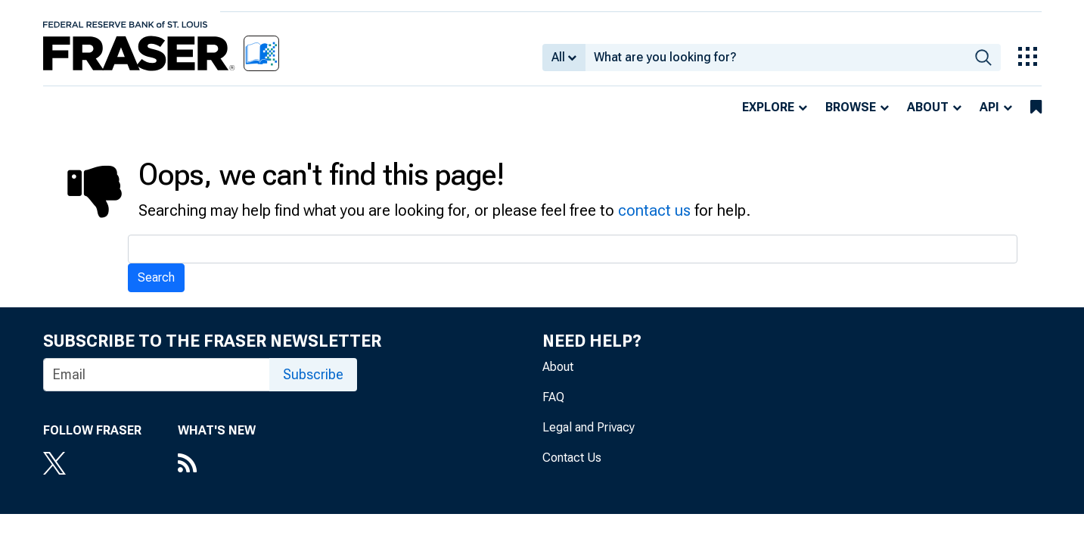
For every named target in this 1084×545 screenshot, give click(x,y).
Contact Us (571, 457)
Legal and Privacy (588, 427)
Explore (768, 107)
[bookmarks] (1036, 107)
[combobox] (776, 57)
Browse (850, 107)
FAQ (553, 397)
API (989, 107)
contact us (654, 210)
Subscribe (313, 374)
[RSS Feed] (217, 465)
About (928, 107)
